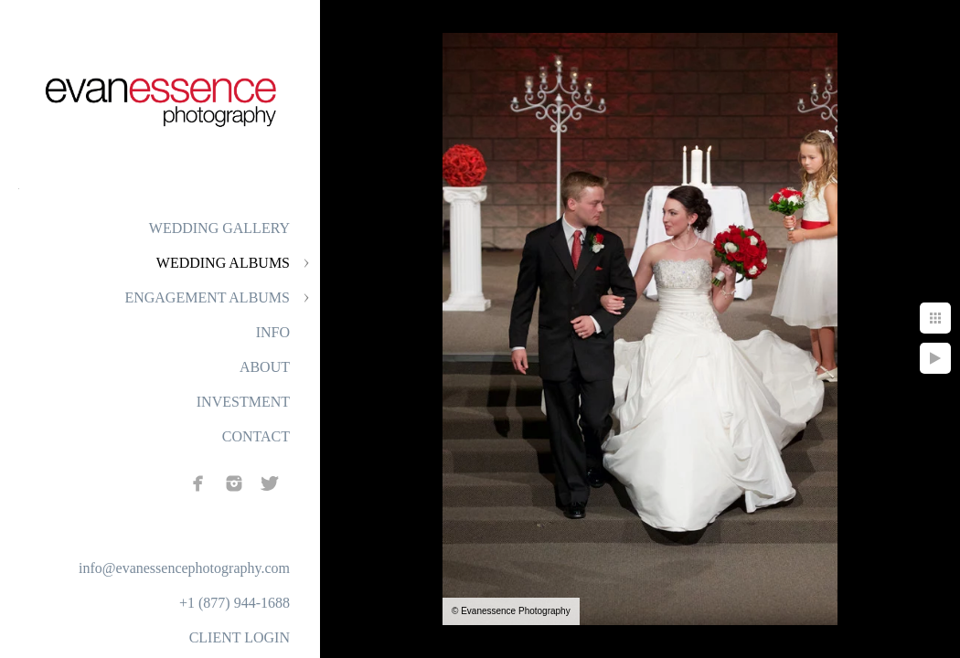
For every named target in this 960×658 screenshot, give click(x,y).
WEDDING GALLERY (219, 228)
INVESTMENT (243, 401)
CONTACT (256, 436)
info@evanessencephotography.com (184, 568)
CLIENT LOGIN (239, 637)
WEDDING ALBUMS (223, 263)
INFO (273, 332)
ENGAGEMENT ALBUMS (207, 297)
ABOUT (265, 367)
